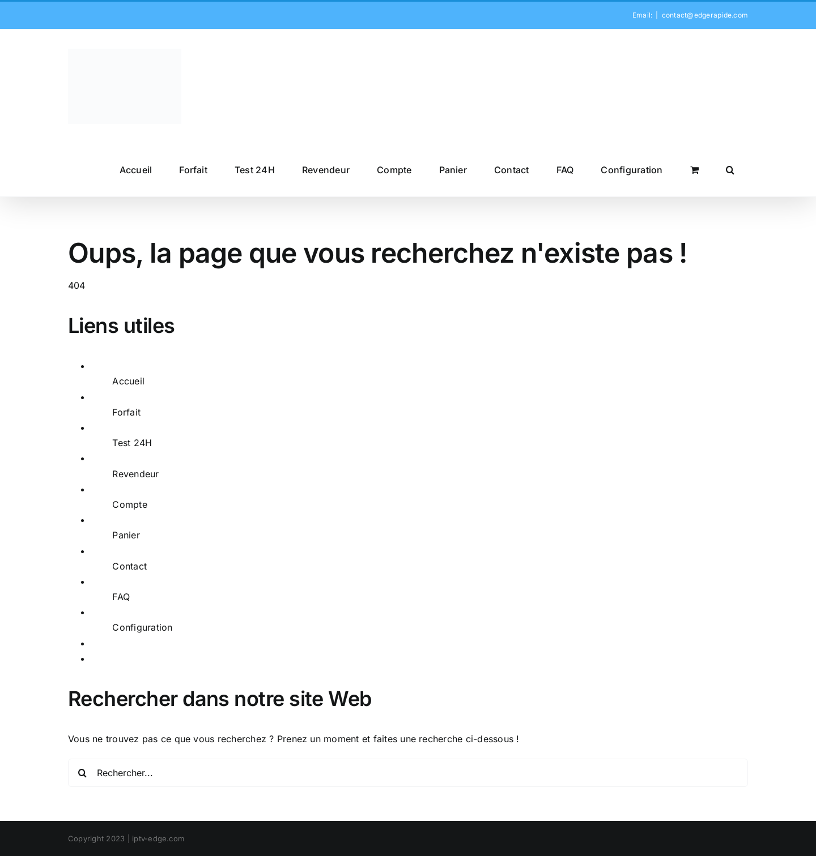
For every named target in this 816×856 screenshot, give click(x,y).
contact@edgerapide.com (705, 15)
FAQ (121, 596)
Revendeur (135, 474)
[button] (730, 169)
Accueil (128, 381)
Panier (125, 535)
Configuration (142, 627)
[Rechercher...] (408, 773)
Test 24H (132, 442)
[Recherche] (82, 773)
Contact (129, 566)
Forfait (126, 412)
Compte (129, 504)
